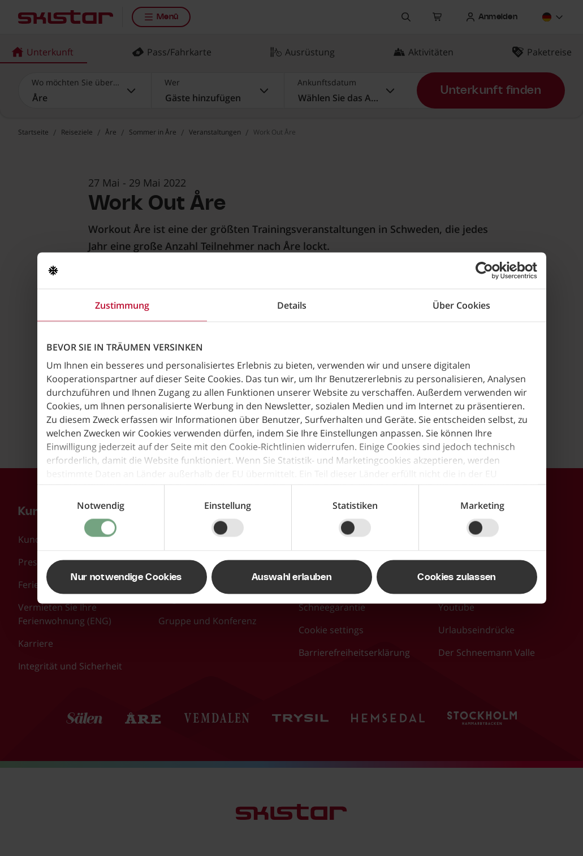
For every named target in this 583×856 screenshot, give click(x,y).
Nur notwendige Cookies (126, 577)
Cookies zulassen (456, 577)
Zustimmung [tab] (122, 305)
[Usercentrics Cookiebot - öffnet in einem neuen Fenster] (487, 271)
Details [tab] (291, 305)
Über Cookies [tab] (461, 305)
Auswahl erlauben (291, 577)
